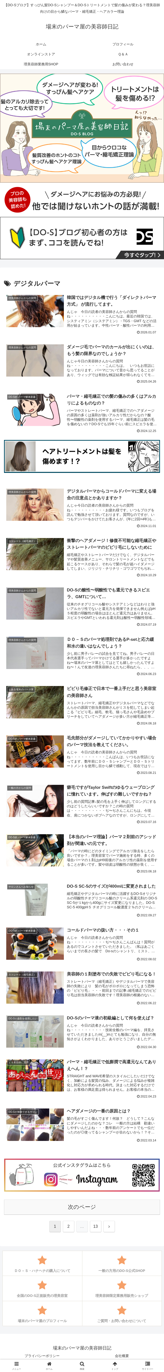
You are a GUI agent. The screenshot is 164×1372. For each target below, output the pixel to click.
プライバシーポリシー (42, 1356)
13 (95, 1226)
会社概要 (122, 1356)
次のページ (82, 1207)
